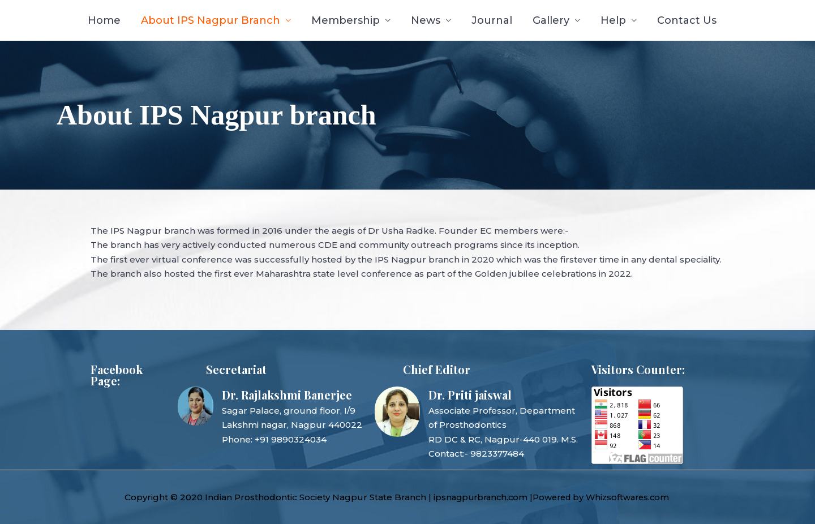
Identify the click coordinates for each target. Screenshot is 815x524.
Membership (345, 20)
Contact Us (687, 20)
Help (613, 20)
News (425, 20)
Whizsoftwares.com (636, 497)
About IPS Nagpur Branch (210, 20)
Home (104, 20)
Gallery (551, 20)
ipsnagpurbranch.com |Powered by (513, 497)
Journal (491, 20)
